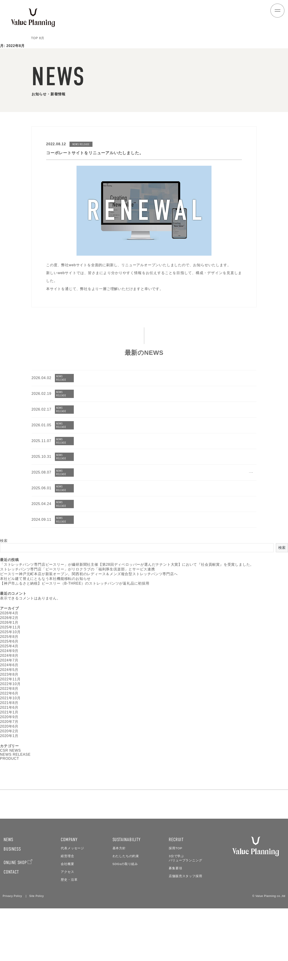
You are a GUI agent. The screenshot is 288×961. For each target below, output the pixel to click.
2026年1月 (9, 632)
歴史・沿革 (69, 932)
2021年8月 (9, 712)
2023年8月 (9, 684)
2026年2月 (9, 627)
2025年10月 (10, 641)
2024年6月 (9, 674)
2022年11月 (10, 689)
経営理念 (67, 908)
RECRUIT (176, 892)
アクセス (67, 924)
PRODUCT (9, 768)
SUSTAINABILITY (126, 892)
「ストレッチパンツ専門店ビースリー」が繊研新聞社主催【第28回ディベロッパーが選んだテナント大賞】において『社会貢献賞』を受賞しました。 (127, 574)
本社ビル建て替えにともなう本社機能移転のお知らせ (45, 588)
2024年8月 (9, 665)
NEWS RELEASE (15, 764)
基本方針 (119, 901)
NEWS (8, 892)
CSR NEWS (10, 760)
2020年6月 (9, 736)
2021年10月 (10, 707)
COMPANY (69, 892)
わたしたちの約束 (125, 908)
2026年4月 (9, 622)
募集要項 (175, 921)
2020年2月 (9, 740)
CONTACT (11, 924)
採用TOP (175, 901)
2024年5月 (9, 679)
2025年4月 (9, 655)
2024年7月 (9, 670)
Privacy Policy (12, 948)
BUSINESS (12, 901)
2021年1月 (9, 722)
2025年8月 (9, 646)
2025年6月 (9, 651)
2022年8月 (9, 698)
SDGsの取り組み (125, 916)
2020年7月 (9, 731)
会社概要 (67, 916)
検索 (4, 550)
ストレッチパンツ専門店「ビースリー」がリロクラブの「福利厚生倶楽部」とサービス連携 (77, 579)
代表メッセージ (72, 901)
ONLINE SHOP (15, 915)
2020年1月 (9, 745)
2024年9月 (9, 660)
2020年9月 (9, 726)
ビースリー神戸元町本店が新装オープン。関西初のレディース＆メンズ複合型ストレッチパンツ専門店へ (89, 583)
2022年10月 (10, 693)
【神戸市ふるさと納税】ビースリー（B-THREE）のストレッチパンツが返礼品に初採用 (74, 593)
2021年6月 (9, 717)
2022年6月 (9, 703)
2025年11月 (10, 637)
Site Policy (36, 948)
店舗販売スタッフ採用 (185, 928)
